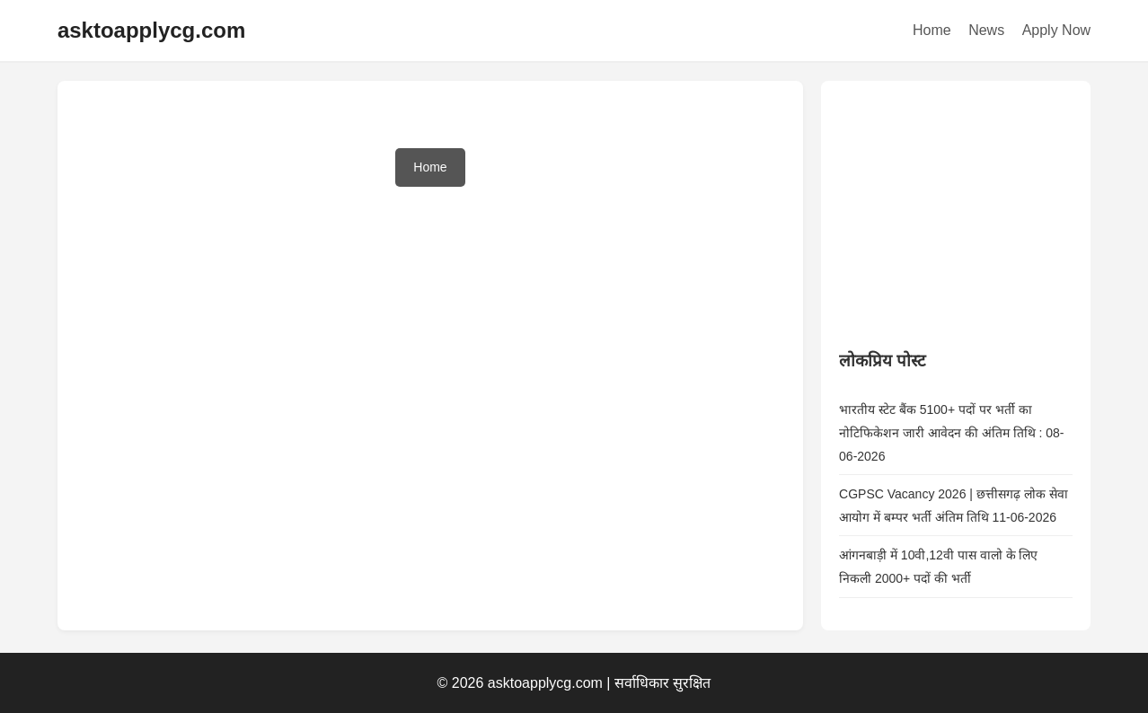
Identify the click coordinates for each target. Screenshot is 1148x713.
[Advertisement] (973, 211)
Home (932, 30)
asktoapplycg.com (151, 30)
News (986, 30)
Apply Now (1056, 30)
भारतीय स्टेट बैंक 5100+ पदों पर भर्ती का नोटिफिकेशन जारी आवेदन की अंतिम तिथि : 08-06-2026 (951, 432)
